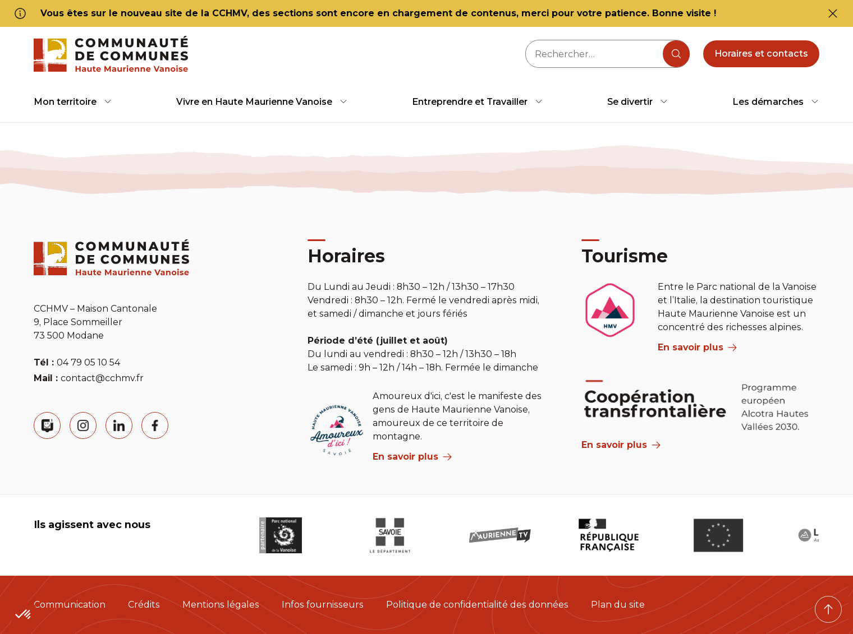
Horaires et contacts (761, 53)
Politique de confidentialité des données (477, 604)
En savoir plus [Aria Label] (621, 444)
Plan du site (618, 604)
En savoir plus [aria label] (412, 456)
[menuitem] (73, 102)
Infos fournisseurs (323, 604)
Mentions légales (220, 604)
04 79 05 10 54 (88, 362)
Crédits (144, 604)
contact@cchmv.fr (102, 378)
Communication (70, 604)
